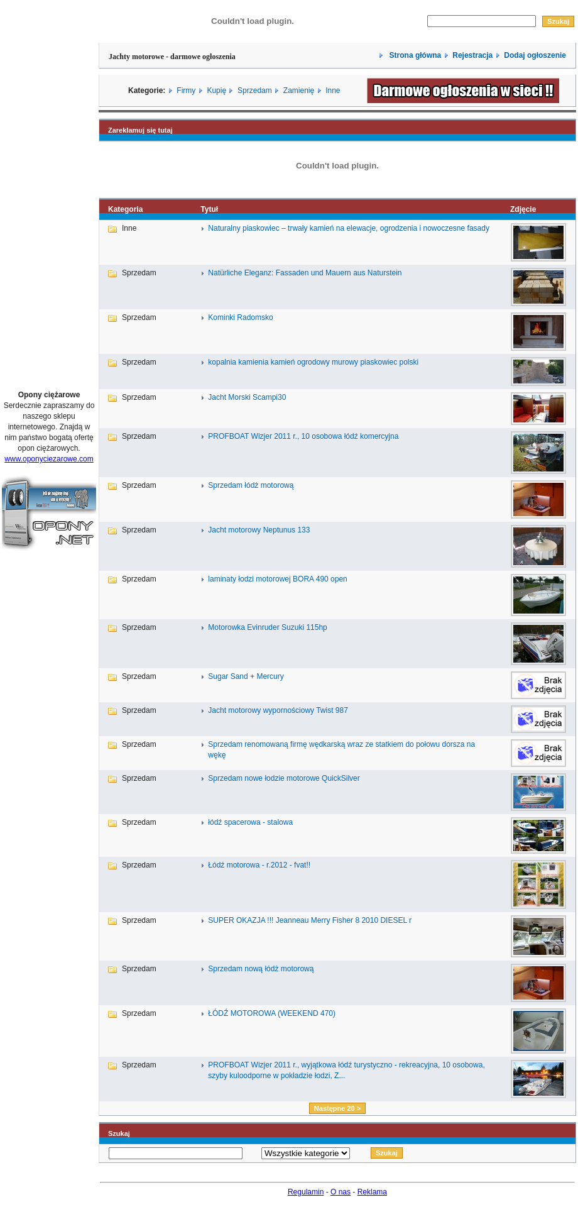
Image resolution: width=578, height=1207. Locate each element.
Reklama (372, 1192)
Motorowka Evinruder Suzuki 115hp (267, 627)
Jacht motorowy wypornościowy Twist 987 (278, 710)
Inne (332, 90)
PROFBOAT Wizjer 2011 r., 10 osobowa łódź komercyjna (303, 436)
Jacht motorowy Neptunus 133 (259, 530)
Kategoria (125, 209)
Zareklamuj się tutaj (140, 130)
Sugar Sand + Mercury (245, 676)
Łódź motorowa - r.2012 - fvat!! (259, 865)
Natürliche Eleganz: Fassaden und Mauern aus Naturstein (304, 272)
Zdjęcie (523, 209)
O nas (340, 1192)
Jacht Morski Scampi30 (247, 397)
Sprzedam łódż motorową (250, 485)
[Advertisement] (49, 190)
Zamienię (298, 90)
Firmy (186, 90)
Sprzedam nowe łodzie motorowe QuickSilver (283, 778)
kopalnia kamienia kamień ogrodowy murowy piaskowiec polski (313, 362)
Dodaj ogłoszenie (535, 55)
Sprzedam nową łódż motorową (261, 968)
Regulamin (306, 1192)
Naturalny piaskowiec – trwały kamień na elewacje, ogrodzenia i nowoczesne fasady (348, 228)
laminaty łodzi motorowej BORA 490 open (277, 579)
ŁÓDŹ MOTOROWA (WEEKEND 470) (271, 1013)
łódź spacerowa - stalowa (250, 822)
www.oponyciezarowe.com (48, 459)
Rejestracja (472, 55)
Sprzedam (254, 90)
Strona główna (414, 55)
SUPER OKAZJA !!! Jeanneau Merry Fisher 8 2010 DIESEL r (310, 920)
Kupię (216, 90)
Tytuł (209, 209)
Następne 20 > (337, 1108)
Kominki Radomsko (240, 317)
